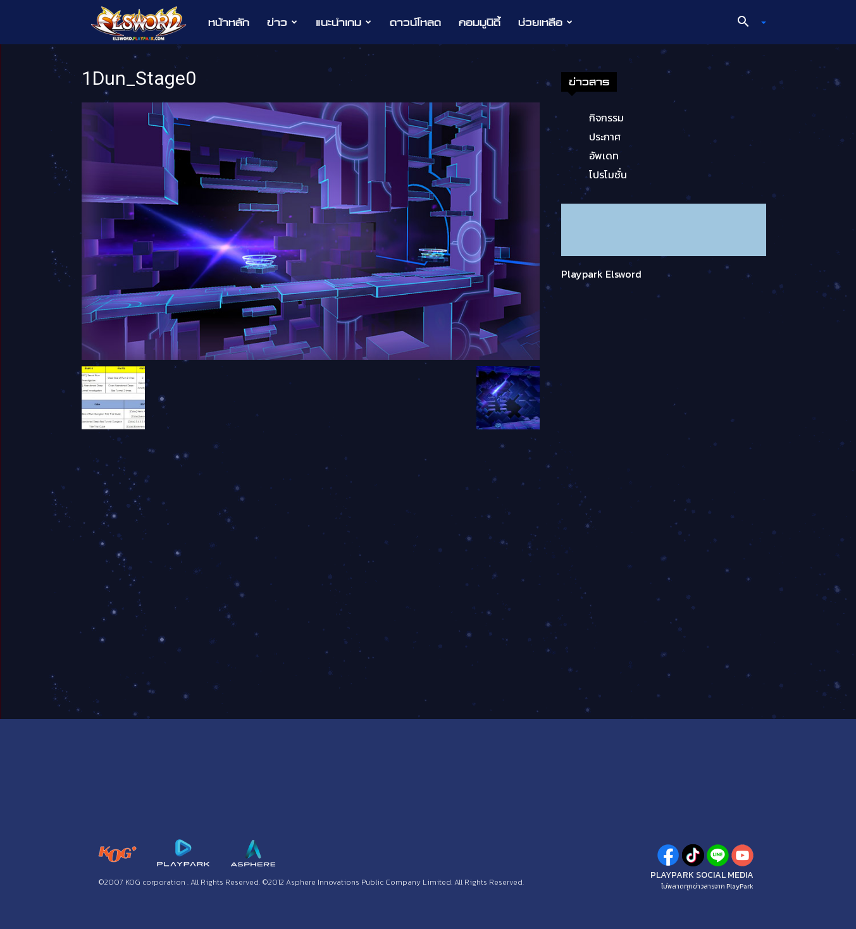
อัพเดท (604, 155)
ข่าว (282, 22)
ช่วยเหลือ (545, 22)
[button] (747, 23)
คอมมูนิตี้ (479, 22)
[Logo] (145, 23)
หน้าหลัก (228, 22)
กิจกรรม (606, 117)
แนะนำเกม (343, 22)
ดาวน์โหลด (415, 22)
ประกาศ (605, 136)
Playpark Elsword (601, 273)
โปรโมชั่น (608, 174)
